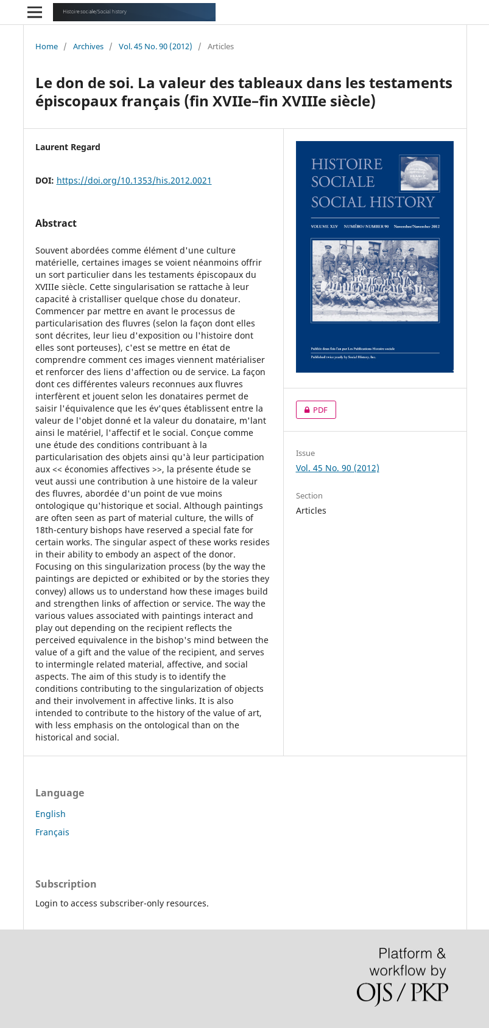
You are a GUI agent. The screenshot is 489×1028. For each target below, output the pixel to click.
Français (52, 832)
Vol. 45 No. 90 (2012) (155, 46)
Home (46, 46)
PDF (312, 409)
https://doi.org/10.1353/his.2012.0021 (134, 180)
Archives (88, 46)
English (50, 813)
